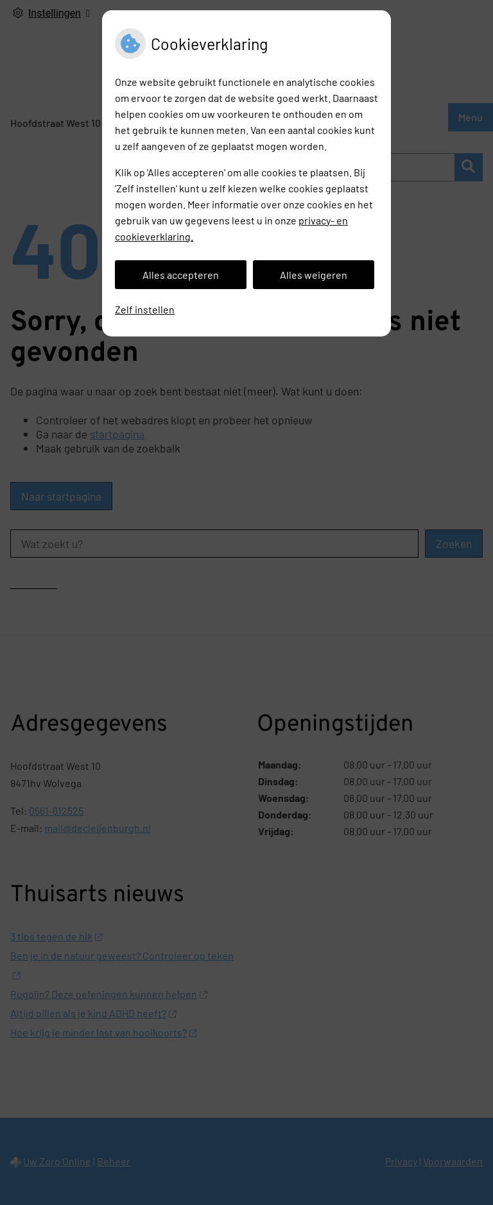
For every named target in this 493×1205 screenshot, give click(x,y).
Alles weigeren (313, 275)
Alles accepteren (181, 275)
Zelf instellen (145, 309)
